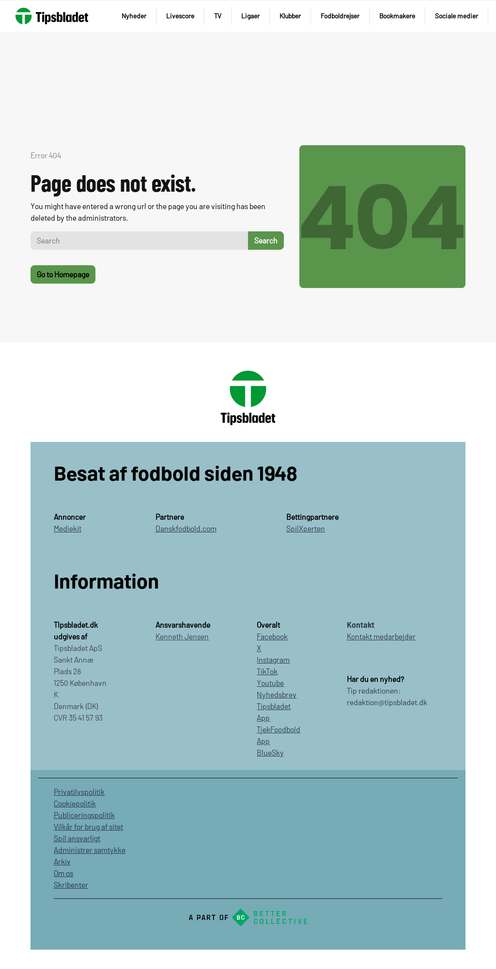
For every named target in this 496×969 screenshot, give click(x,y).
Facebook (272, 636)
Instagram (273, 659)
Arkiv (62, 861)
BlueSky (270, 752)
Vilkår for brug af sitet (88, 826)
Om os (63, 873)
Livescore (180, 16)
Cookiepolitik (75, 803)
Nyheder (134, 16)
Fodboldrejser (340, 16)
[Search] (139, 240)
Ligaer (250, 16)
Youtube (270, 682)
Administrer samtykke (89, 849)
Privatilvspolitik (79, 791)
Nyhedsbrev (276, 694)
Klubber (290, 16)
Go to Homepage (63, 274)
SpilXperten (305, 528)
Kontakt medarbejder (381, 636)
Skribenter (71, 884)
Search (266, 240)
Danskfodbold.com (186, 528)
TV (217, 16)
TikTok (267, 671)
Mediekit (67, 528)
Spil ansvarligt (77, 838)
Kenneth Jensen (182, 636)
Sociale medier (456, 16)
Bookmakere (397, 16)
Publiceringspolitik (84, 814)
